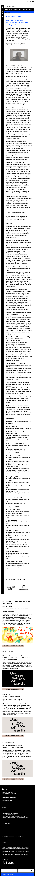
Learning (7, 12)
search (29, 871)
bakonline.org (7, 800)
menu (5, 871)
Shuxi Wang (22, 39)
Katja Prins (20, 35)
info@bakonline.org (9, 797)
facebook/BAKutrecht (10, 801)
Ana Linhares (23, 33)
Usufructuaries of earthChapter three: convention (13, 746)
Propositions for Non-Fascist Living (13, 646)
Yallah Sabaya (8, 611)
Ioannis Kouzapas (12, 33)
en (32, 2)
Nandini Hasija (19, 28)
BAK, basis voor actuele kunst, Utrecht (18, 9)
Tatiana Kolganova (22, 31)
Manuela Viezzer (12, 39)
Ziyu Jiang (22, 30)
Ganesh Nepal (11, 35)
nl (28, 2)
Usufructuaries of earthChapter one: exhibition (12, 700)
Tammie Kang (10, 31)
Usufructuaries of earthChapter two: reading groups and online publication (16, 657)
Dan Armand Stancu (19, 37)
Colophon (6, 823)
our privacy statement (21, 854)
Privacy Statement (9, 828)
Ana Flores (10, 28)
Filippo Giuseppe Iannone (18, 29)
